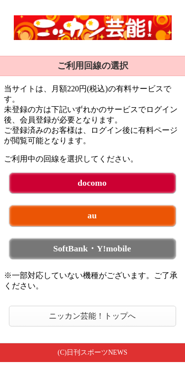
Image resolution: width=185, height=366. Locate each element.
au (92, 215)
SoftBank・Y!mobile (92, 248)
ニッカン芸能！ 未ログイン (92, 27)
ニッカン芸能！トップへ (92, 316)
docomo (92, 183)
